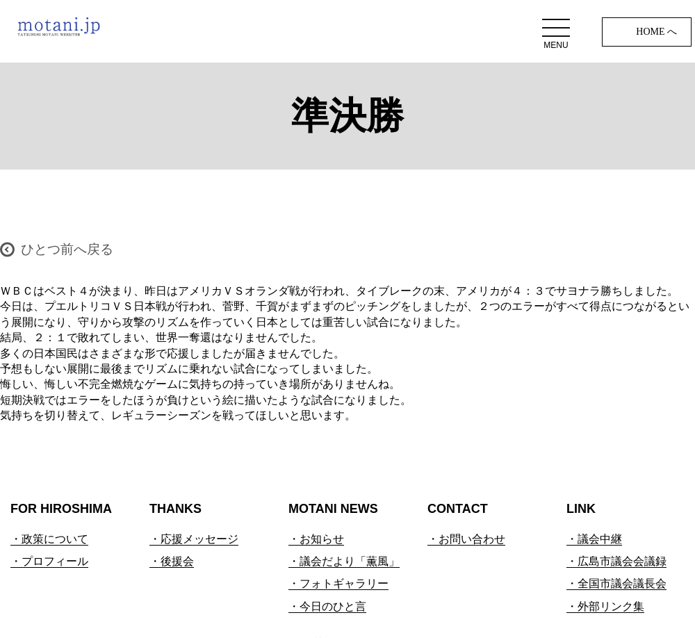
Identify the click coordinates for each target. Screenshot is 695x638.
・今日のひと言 (327, 606)
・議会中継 (594, 539)
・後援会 (171, 561)
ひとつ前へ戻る (67, 249)
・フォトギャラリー (338, 583)
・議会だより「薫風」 (344, 561)
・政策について (49, 539)
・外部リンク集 (605, 606)
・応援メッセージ (193, 539)
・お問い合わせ (466, 539)
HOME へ (656, 31)
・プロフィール (49, 561)
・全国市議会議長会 (616, 583)
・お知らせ (316, 539)
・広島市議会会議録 (616, 561)
